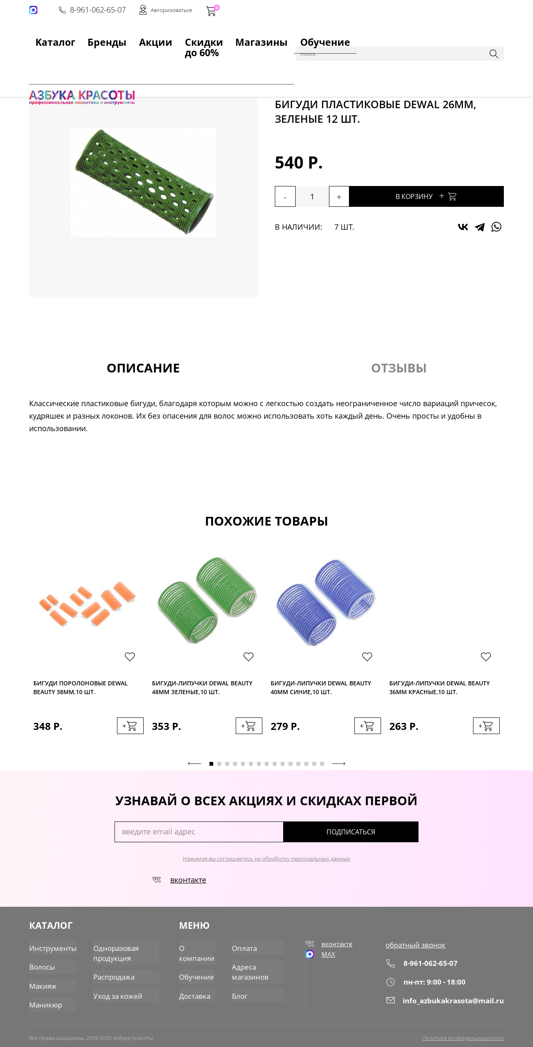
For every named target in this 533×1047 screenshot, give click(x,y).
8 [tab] (267, 768)
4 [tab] (235, 768)
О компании (196, 953)
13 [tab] (306, 768)
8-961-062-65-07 (377, 11)
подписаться (383, 836)
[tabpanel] (88, 654)
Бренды (81, 38)
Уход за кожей (113, 992)
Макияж (42, 983)
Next (339, 767)
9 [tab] (274, 768)
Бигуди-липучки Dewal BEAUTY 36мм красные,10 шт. (439, 689)
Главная (42, 59)
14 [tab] (314, 768)
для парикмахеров (163, 59)
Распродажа (110, 975)
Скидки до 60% (160, 38)
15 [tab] (322, 768)
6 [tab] (251, 768)
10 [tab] (282, 768)
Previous (194, 767)
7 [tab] (259, 768)
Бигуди (235, 59)
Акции (115, 38)
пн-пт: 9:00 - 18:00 (428, 985)
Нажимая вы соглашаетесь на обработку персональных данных (266, 862)
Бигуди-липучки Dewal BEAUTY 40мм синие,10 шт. (321, 689)
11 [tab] (290, 768)
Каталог (70, 59)
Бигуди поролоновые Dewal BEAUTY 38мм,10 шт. (80, 689)
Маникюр (44, 1000)
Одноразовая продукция (111, 953)
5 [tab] (243, 768)
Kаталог (43, 38)
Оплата (245, 948)
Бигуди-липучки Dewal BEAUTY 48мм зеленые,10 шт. (202, 689)
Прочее (208, 59)
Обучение (261, 38)
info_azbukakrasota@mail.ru (447, 1003)
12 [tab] (298, 768)
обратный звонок (418, 948)
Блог (240, 992)
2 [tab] (219, 768)
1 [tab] (211, 768)
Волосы (41, 965)
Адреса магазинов (250, 970)
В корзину (449, 195)
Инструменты (108, 59)
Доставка (195, 992)
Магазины (215, 38)
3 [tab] (227, 768)
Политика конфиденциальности (463, 1033)
